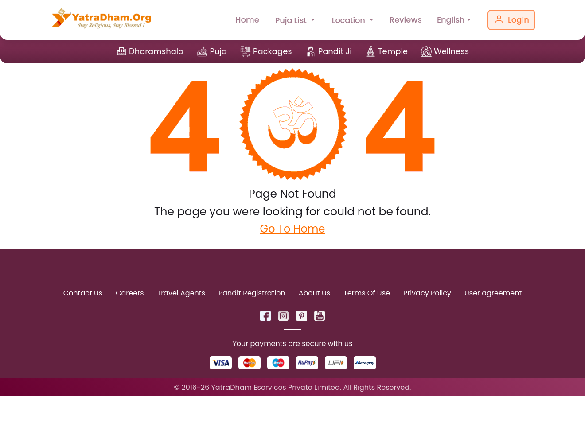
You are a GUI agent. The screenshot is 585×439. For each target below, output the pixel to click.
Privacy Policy (427, 293)
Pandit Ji (335, 51)
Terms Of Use (366, 293)
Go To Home (292, 228)
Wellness (451, 51)
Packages (272, 51)
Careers (130, 293)
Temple (393, 51)
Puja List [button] (291, 20)
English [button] (450, 19)
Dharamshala (156, 51)
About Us (314, 293)
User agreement (493, 293)
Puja (218, 51)
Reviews (406, 19)
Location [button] (349, 20)
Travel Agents (181, 293)
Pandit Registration (251, 293)
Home (247, 19)
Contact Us (82, 293)
